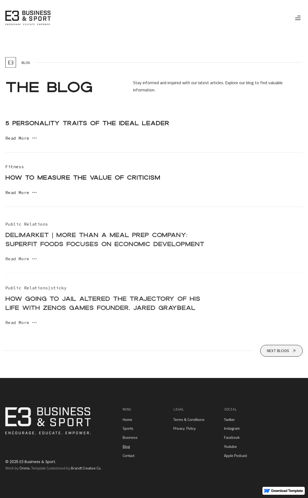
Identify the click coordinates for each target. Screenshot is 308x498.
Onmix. (24, 468)
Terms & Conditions (189, 419)
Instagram (232, 428)
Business (130, 437)
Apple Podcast (235, 455)
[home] (28, 18)
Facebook (232, 437)
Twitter (229, 419)
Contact (128, 455)
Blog (126, 446)
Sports (128, 428)
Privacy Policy (184, 428)
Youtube (230, 446)
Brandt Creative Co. (86, 468)
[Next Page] (281, 351)
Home (127, 419)
